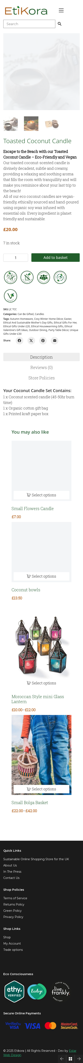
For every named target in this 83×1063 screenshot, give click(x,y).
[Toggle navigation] (61, 10)
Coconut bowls (26, 589)
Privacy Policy (13, 917)
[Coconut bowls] (41, 552)
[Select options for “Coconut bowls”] (41, 576)
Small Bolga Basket (30, 802)
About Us (10, 865)
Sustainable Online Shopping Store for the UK (36, 859)
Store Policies (41, 377)
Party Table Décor (59, 330)
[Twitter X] (31, 340)
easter (67, 319)
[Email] (54, 340)
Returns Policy (13, 904)
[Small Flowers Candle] (41, 471)
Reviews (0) (42, 367)
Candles (39, 314)
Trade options (13, 950)
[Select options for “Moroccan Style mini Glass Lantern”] (41, 683)
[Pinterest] (43, 340)
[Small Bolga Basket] (41, 755)
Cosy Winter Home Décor (48, 319)
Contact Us (11, 878)
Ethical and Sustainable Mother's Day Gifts (27, 322)
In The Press (12, 872)
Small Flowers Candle (33, 508)
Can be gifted (25, 314)
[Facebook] (19, 340)
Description (41, 357)
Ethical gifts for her (65, 322)
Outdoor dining (38, 330)
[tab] (41, 357)
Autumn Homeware (21, 319)
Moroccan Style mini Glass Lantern (38, 699)
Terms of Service (15, 898)
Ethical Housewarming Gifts (47, 326)
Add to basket (56, 257)
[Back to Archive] (70, 1059)
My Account (12, 943)
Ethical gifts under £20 (16, 326)
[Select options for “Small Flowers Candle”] (41, 495)
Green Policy (12, 911)
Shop (7, 937)
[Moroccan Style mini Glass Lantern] (41, 646)
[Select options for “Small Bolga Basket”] (41, 789)
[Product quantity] (16, 257)
